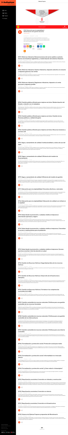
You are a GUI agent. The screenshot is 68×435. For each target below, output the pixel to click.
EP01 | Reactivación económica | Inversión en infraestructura (37, 403)
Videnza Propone (26, 33)
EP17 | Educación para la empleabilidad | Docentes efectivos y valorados (40, 189)
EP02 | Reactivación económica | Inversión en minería (34, 391)
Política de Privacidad (4, 428)
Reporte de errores (4, 427)
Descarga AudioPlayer (4, 424)
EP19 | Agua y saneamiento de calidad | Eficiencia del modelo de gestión (40, 177)
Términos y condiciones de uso (6, 425)
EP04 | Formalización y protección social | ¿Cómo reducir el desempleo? (40, 368)
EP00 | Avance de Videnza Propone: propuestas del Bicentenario (38, 414)
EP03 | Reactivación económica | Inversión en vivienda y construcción (39, 379)
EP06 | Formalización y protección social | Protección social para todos (40, 343)
